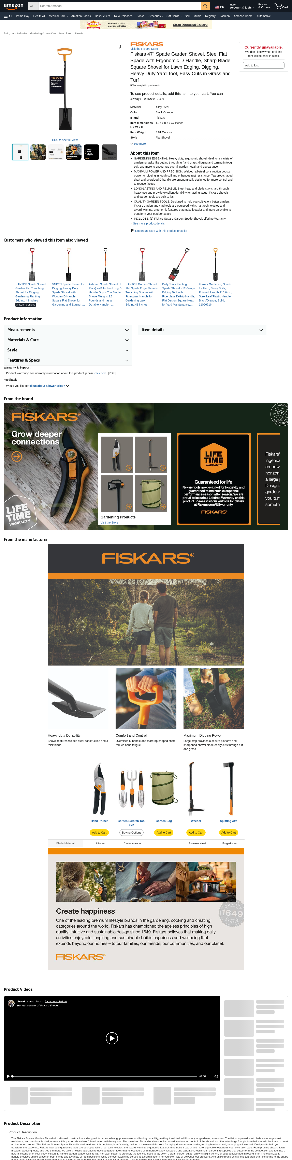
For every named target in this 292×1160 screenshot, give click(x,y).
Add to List (252, 65)
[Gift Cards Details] (181, 16)
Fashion (225, 16)
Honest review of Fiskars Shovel (38, 1005)
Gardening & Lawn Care (43, 33)
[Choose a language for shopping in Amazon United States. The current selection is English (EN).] (219, 6)
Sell (187, 16)
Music (197, 16)
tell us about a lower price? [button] (48, 385)
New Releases (123, 16)
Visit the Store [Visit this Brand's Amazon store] (109, 522)
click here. (100, 373)
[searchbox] (120, 6)
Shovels (78, 33)
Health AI (39, 16)
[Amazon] (14, 6)
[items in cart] (281, 6)
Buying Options (131, 832)
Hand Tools (65, 33)
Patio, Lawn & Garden (15, 33)
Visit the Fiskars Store (144, 48)
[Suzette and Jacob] (30, 1001)
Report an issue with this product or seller (158, 230)
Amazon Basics (81, 16)
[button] (8, 16)
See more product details (149, 223)
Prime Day (22, 16)
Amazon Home (243, 16)
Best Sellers (102, 16)
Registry (210, 16)
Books (140, 16)
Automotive (264, 16)
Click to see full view (65, 140)
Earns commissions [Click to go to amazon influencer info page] (56, 1001)
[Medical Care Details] (67, 16)
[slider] (104, 1076)
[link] (32, 292)
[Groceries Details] (162, 16)
